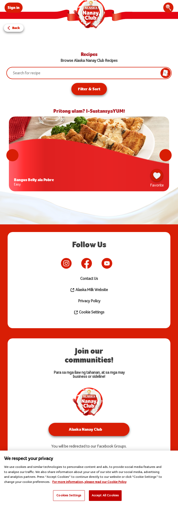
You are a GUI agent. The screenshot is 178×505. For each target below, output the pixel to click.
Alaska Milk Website (89, 290)
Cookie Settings (89, 312)
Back (16, 28)
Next (165, 155)
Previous (12, 155)
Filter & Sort (89, 88)
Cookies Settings (68, 495)
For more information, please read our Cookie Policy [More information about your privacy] (89, 482)
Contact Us (89, 279)
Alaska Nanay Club (85, 429)
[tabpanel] (89, 155)
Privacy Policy (89, 301)
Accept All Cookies (105, 495)
